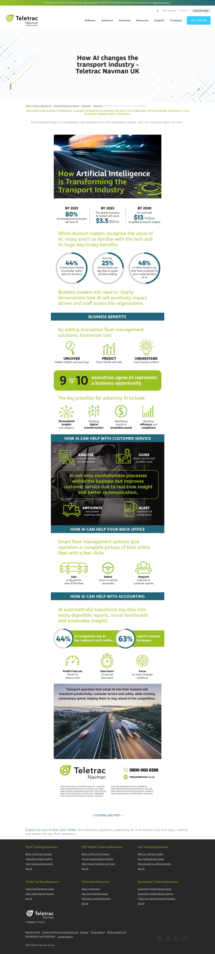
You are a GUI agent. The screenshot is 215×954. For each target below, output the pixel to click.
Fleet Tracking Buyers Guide (39, 864)
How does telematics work (95, 893)
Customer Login (201, 10)
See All (29, 868)
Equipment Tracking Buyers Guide (154, 889)
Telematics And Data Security (96, 898)
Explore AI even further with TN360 (51, 830)
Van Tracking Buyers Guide (151, 859)
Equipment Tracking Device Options (155, 893)
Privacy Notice (98, 932)
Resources (98, 105)
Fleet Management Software (66, 105)
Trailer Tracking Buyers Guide (40, 889)
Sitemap (84, 932)
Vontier (31, 922)
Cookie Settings (65, 936)
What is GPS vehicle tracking (95, 854)
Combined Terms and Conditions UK (60, 932)
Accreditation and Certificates (40, 936)
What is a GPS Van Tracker (150, 854)
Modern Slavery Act (116, 932)
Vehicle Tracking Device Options (97, 859)
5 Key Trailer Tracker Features (40, 893)
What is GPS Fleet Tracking (39, 854)
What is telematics (91, 889)
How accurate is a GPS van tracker (154, 864)
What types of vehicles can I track (98, 864)
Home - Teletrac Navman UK (38, 105)
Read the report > (162, 2)
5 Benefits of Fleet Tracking (39, 859)
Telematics (86, 105)
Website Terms (33, 932)
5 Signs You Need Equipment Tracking (156, 898)
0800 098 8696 (169, 10)
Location (183, 10)
